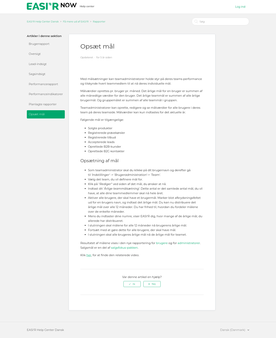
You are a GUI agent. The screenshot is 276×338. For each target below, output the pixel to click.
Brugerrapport (39, 44)
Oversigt (35, 54)
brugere (162, 243)
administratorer (189, 243)
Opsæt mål (37, 114)
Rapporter (99, 21)
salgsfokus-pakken (124, 247)
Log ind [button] (240, 6)
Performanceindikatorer (46, 94)
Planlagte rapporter (43, 104)
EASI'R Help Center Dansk (43, 21)
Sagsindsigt (37, 74)
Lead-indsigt (38, 64)
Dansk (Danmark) (233, 330)
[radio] (132, 284)
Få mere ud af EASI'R (76, 21)
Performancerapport (43, 84)
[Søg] (220, 21)
